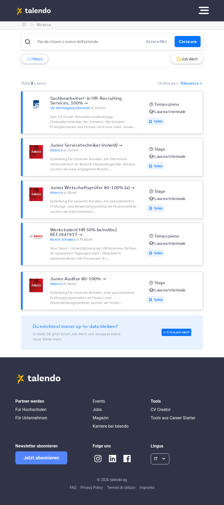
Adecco (56, 150)
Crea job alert (178, 332)
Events (99, 401)
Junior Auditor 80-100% (75, 278)
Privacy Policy (92, 487)
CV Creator (161, 409)
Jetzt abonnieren (41, 457)
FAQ (73, 487)
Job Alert (187, 58)
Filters (34, 58)
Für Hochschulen (31, 409)
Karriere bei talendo (111, 426)
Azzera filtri (156, 41)
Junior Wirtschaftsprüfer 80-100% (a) (90, 187)
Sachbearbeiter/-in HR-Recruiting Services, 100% (86, 100)
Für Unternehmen (31, 417)
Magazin (101, 417)
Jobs (97, 409)
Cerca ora (187, 41)
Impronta (147, 487)
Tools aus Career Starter (173, 417)
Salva (158, 121)
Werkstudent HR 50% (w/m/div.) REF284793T (83, 231)
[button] (27, 42)
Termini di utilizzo (121, 487)
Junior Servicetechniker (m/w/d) (83, 144)
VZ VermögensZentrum (70, 107)
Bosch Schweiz (62, 239)
